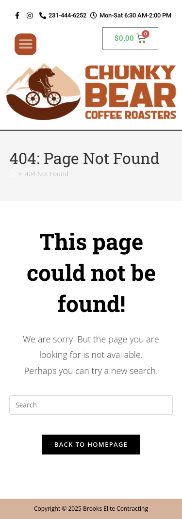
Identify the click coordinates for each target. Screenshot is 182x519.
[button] (25, 44)
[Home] (12, 173)
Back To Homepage (91, 444)
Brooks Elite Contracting (115, 508)
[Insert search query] (91, 405)
